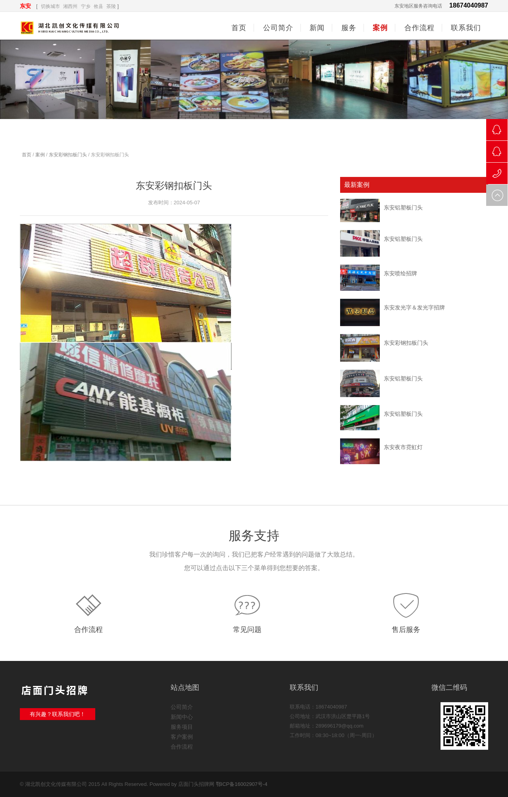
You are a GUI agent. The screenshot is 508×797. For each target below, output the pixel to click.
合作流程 (88, 630)
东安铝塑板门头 (403, 207)
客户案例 (182, 737)
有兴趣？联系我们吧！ (57, 714)
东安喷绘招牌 (400, 273)
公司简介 (182, 707)
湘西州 (70, 6)
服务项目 (182, 727)
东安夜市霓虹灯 (403, 447)
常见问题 (247, 630)
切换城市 (50, 6)
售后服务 (406, 630)
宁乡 (85, 6)
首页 (238, 28)
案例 (40, 154)
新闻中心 (182, 717)
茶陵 (111, 6)
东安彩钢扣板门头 (68, 154)
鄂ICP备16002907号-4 (241, 784)
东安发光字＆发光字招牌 (414, 307)
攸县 (98, 6)
